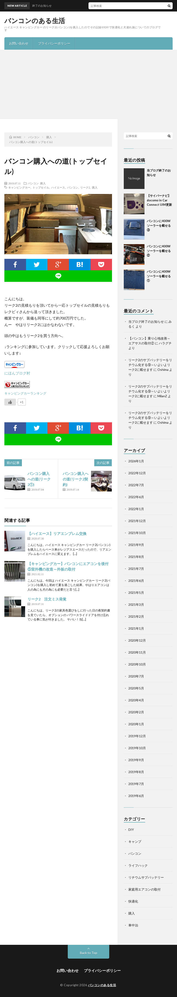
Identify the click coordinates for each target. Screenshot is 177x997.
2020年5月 (136, 688)
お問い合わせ (18, 43)
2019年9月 (136, 760)
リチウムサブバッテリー (146, 877)
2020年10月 (137, 664)
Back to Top (88, 953)
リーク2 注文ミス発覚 (46, 599)
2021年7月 (136, 569)
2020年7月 (136, 676)
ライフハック (138, 865)
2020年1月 (136, 724)
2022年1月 (136, 509)
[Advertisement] (88, 84)
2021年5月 (136, 592)
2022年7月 (136, 485)
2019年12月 (137, 736)
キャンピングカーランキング (25, 393)
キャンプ (134, 841)
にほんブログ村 (17, 373)
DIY (131, 829)
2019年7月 (136, 784)
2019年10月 (137, 748)
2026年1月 (136, 461)
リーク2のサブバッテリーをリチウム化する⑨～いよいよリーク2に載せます (150, 364)
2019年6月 (136, 796)
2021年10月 (137, 533)
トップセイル (40, 187)
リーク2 (85, 187)
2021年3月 (136, 604)
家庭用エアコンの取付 (144, 889)
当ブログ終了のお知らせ (146, 321)
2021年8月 (136, 557)
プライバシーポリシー (54, 43)
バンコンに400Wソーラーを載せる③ (159, 225)
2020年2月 (136, 712)
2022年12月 (137, 473)
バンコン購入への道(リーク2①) (39, 479)
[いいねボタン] (10, 402)
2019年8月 (136, 772)
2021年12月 (137, 521)
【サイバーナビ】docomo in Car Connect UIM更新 (159, 200)
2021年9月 (136, 545)
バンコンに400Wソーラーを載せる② (159, 250)
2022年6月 (136, 497)
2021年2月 (136, 616)
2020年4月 (136, 700)
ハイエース (58, 187)
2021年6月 (136, 581)
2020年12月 (137, 640)
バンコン (33, 183)
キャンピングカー (19, 187)
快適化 (133, 901)
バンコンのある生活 (34, 20)
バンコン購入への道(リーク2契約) (75, 479)
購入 (43, 183)
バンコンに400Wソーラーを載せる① (159, 276)
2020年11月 (137, 652)
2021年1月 (136, 628)
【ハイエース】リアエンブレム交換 (56, 533)
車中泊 (133, 925)
